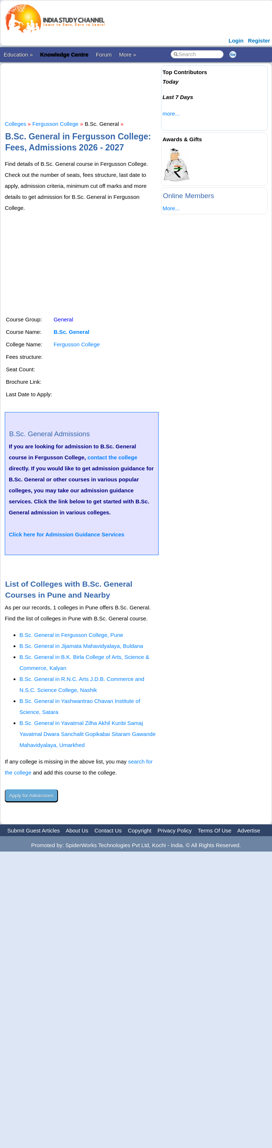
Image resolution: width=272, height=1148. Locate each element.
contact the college (112, 457)
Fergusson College (55, 124)
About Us (77, 830)
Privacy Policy (174, 830)
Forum (104, 54)
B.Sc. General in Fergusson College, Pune (71, 635)
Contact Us (108, 830)
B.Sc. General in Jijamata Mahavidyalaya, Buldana (81, 646)
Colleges (15, 124)
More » (127, 54)
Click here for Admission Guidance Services (66, 534)
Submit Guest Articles (33, 830)
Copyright (139, 830)
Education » (18, 54)
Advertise (248, 830)
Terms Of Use (215, 830)
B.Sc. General (72, 332)
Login (236, 40)
